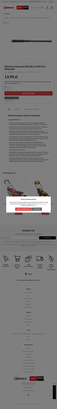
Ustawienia (36, 209)
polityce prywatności (41, 204)
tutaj (34, 205)
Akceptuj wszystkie (23, 209)
